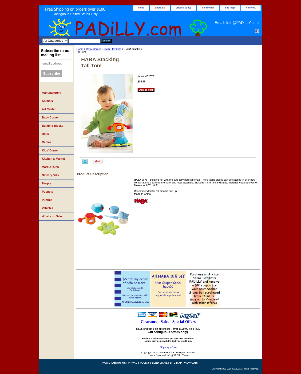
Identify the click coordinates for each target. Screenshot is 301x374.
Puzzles (47, 200)
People (46, 183)
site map (230, 7)
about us (160, 7)
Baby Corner (93, 49)
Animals (47, 101)
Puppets (47, 191)
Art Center (49, 109)
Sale (174, 347)
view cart (251, 7)
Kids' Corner (50, 150)
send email (208, 7)
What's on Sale (52, 216)
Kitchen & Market (53, 158)
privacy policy (183, 7)
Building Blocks (52, 125)
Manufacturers (51, 92)
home (141, 7)
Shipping (164, 347)
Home (79, 49)
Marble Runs (50, 167)
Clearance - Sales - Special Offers (168, 321)
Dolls (45, 134)
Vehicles (47, 208)
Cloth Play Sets (112, 49)
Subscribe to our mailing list (56, 53)
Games (46, 142)
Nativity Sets (50, 175)
